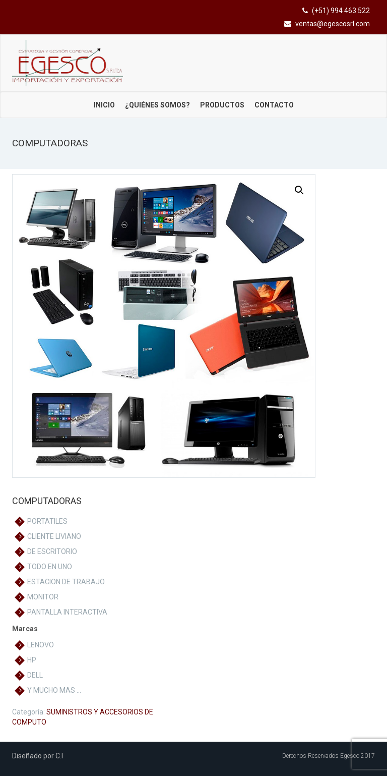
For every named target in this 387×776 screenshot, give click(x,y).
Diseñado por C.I (37, 756)
